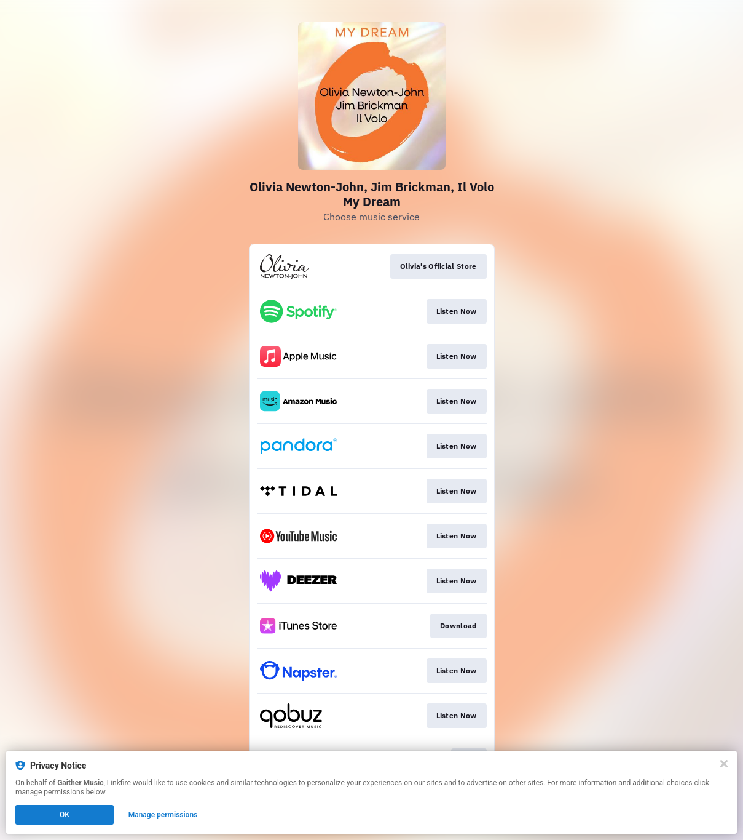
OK (64, 814)
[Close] (724, 764)
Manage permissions (163, 814)
